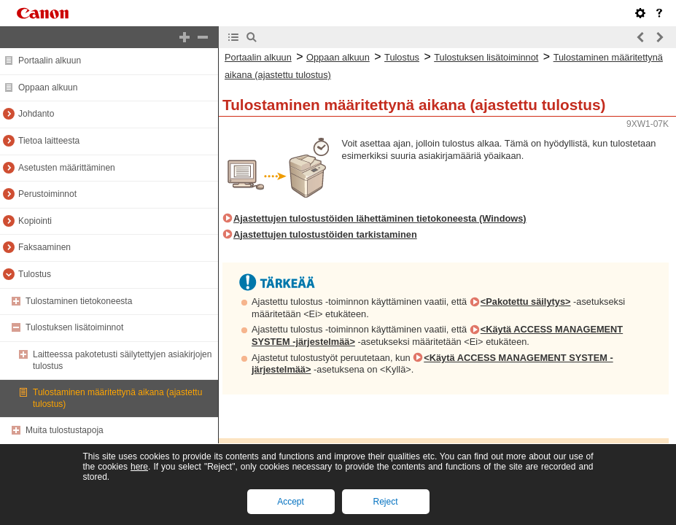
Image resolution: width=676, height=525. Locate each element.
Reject (385, 502)
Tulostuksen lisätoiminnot (74, 327)
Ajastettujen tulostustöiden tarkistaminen (325, 234)
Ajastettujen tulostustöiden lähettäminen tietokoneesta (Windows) (380, 218)
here (139, 467)
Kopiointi (35, 221)
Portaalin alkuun (49, 60)
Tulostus (34, 274)
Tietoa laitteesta (48, 141)
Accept (290, 502)
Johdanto (36, 114)
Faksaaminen (44, 247)
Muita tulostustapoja (65, 430)
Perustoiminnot (47, 194)
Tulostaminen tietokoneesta (79, 301)
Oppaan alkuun (47, 87)
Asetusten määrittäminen (66, 168)
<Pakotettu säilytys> (526, 301)
